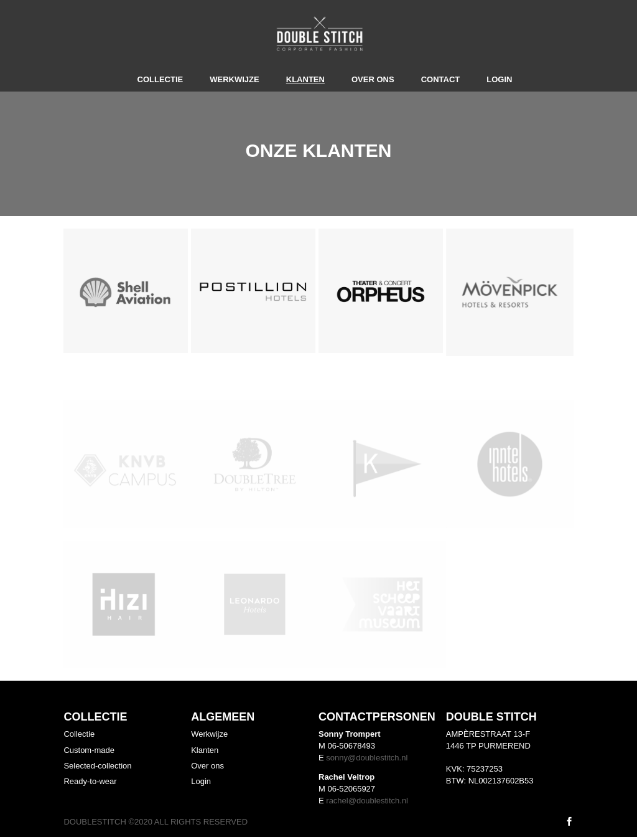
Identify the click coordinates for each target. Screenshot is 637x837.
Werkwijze (234, 79)
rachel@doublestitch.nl (367, 800)
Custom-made (88, 750)
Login (499, 79)
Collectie (160, 79)
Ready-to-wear (89, 781)
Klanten (305, 79)
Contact (440, 79)
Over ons (372, 79)
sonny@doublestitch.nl (366, 757)
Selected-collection (97, 765)
